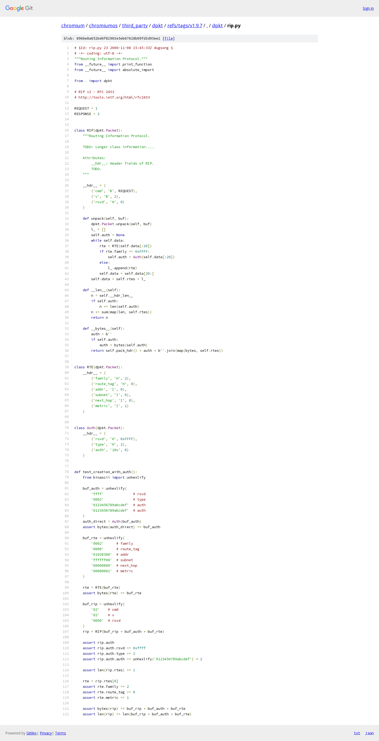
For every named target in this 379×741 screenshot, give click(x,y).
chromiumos (103, 25)
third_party (135, 25)
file (168, 38)
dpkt (157, 25)
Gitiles (31, 733)
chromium (73, 25)
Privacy (46, 733)
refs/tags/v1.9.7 (184, 25)
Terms (60, 733)
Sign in (368, 8)
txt (357, 733)
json (369, 733)
